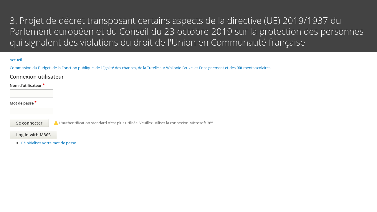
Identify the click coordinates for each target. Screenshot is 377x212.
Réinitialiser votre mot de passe (48, 142)
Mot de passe (22, 103)
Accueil (16, 59)
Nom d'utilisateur (26, 85)
